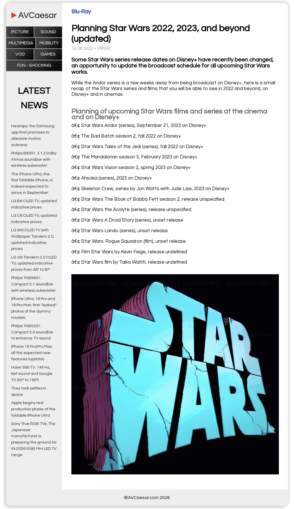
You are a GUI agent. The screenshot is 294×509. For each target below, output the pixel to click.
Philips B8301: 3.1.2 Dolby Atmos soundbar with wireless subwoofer (34, 159)
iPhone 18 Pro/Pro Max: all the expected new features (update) (32, 352)
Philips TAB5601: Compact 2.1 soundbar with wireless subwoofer (33, 284)
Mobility (49, 43)
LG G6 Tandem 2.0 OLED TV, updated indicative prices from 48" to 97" (34, 263)
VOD (20, 54)
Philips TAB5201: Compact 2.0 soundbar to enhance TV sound (32, 332)
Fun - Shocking (34, 65)
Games (48, 54)
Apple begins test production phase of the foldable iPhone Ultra (33, 409)
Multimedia (21, 43)
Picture (20, 32)
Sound (48, 32)
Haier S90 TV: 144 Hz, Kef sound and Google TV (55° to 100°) (32, 373)
